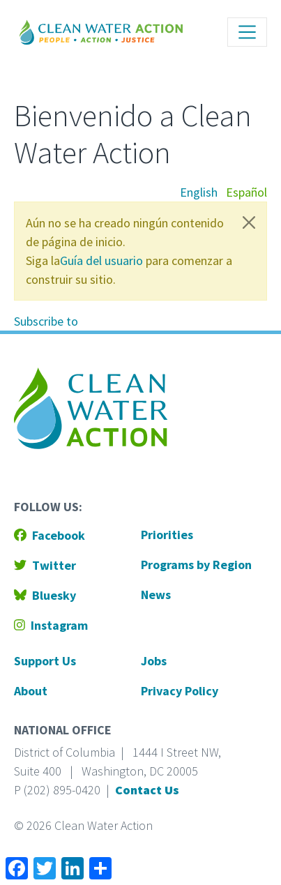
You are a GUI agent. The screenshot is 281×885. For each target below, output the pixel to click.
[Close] (248, 222)
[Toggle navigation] (247, 32)
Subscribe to (46, 321)
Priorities (167, 535)
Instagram (51, 625)
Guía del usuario (101, 260)
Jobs (154, 661)
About (30, 691)
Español (246, 192)
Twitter (45, 565)
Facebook (49, 535)
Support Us (45, 661)
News (156, 595)
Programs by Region (196, 565)
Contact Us (147, 790)
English (199, 192)
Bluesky (45, 595)
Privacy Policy (179, 691)
